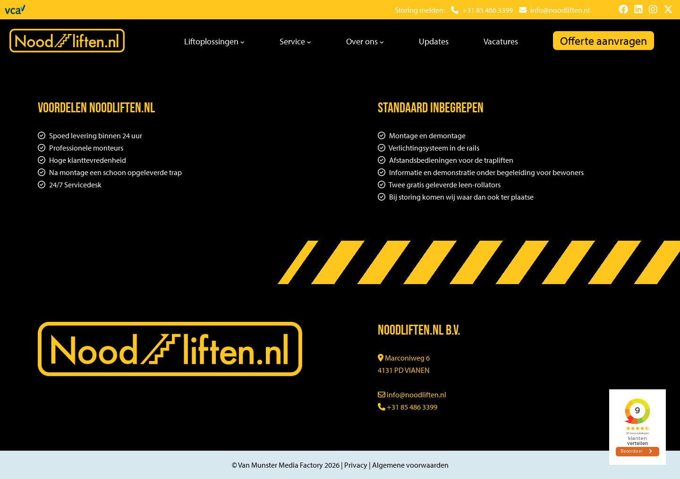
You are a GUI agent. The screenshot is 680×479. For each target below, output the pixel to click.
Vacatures (501, 41)
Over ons (365, 41)
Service (295, 41)
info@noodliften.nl (412, 394)
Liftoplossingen (214, 41)
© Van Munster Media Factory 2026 (286, 465)
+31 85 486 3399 (407, 407)
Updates (434, 41)
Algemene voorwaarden (410, 465)
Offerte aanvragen (603, 41)
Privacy (355, 465)
